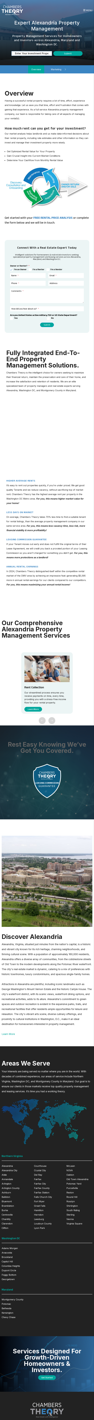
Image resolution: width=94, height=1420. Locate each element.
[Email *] (66, 275)
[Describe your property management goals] (47, 296)
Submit (68, 53)
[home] (12, 10)
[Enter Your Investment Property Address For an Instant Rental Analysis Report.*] (31, 53)
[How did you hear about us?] (47, 308)
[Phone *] (27, 283)
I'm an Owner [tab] (20, 269)
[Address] (66, 283)
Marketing (56, 69)
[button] (42, 720)
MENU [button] (87, 10)
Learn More (33, 709)
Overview (36, 69)
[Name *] (27, 275)
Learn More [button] (8, 1034)
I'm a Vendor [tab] (56, 269)
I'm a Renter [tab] (38, 269)
